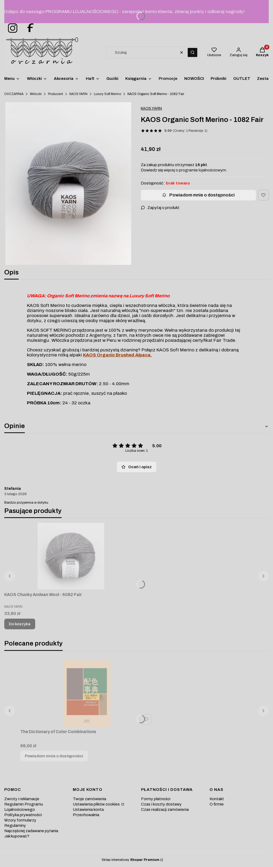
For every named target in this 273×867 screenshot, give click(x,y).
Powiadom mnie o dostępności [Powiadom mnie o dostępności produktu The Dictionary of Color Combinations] (54, 756)
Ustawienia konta (88, 809)
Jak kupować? (16, 836)
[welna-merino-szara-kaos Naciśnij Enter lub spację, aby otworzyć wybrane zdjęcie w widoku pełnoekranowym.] (68, 183)
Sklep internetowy (130, 860)
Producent (55, 94)
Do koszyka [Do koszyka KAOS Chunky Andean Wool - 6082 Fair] (20, 624)
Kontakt (217, 799)
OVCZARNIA (13, 94)
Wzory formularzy (20, 820)
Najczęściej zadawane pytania (31, 831)
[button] (192, 52)
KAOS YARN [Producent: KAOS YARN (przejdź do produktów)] (151, 108)
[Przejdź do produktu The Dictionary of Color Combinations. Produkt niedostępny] (87, 693)
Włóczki (36, 94)
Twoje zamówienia (89, 799)
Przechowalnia (86, 815)
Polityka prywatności (23, 815)
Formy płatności (155, 799)
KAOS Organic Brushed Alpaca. (117, 355)
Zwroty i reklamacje (21, 799)
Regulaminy (15, 825)
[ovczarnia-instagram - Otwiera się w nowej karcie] (11, 28)
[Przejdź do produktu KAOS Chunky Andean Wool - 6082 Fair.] (71, 556)
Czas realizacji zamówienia (165, 809)
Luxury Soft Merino (107, 94)
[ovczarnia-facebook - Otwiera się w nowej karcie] (28, 28)
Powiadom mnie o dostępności (198, 195)
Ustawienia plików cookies (97, 804)
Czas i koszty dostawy (161, 804)
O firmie (217, 804)
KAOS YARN (78, 94)
